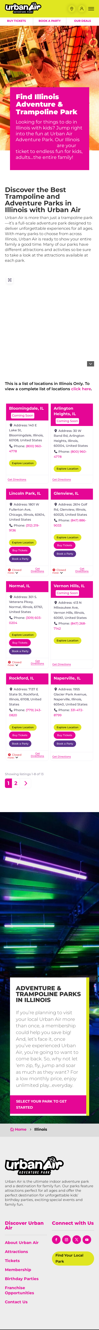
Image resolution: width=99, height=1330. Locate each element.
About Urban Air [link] (22, 1242)
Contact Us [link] (16, 1302)
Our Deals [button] (82, 22)
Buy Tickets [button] (16, 22)
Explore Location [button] (23, 463)
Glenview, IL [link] (66, 493)
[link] (24, 13)
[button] (71, 9)
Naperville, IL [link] (67, 678)
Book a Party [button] (50, 22)
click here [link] (81, 389)
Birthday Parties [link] (22, 1278)
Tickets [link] (12, 1260)
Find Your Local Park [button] (69, 1258)
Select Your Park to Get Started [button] (41, 1104)
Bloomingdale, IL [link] (26, 408)
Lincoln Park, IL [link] (25, 493)
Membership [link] (18, 1269)
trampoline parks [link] (36, 145)
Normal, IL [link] (19, 585)
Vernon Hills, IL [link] (69, 585)
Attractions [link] (16, 1251)
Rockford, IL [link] (21, 678)
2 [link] (15, 783)
